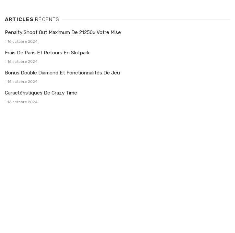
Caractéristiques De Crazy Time (41, 93)
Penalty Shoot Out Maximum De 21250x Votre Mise (63, 32)
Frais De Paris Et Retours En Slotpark (47, 53)
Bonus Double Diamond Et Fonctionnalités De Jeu (62, 73)
